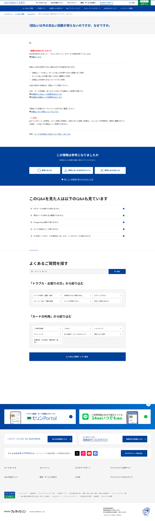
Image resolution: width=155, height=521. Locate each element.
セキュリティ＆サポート (92, 12)
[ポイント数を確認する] (19, 480)
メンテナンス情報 (126, 12)
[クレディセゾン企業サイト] (125, 443)
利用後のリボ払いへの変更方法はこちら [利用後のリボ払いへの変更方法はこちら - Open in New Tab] (46, 98)
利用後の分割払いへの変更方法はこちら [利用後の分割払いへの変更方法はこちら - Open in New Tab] (46, 101)
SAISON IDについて (110, 12)
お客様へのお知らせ (56, 12)
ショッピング (31, 17)
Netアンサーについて (73, 12)
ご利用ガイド (41, 12)
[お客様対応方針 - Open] (85, 496)
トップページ (8, 17)
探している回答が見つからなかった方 (78, 183)
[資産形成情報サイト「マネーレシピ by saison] (125, 470)
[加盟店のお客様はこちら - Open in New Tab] (115, 410)
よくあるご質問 (28, 12)
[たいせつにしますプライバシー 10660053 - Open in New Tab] (146, 515)
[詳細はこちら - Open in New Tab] (36, 61)
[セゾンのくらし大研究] (125, 474)
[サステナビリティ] (125, 450)
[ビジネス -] (125, 447)
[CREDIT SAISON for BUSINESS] (40, 410)
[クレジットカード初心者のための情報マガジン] (125, 466)
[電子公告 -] (125, 455)
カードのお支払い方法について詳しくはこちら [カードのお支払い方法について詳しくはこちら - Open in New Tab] (52, 138)
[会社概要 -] (125, 445)
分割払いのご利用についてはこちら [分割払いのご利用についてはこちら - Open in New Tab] (45, 115)
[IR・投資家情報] (125, 452)
